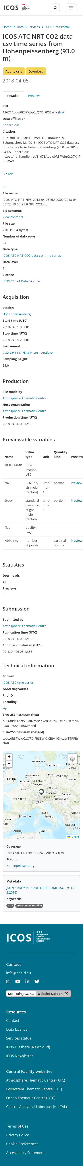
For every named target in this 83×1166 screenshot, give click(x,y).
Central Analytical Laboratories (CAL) (36, 1106)
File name (10, 193)
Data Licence (16, 1029)
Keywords (13, 899)
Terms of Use (17, 1126)
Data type (10, 249)
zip (5, 708)
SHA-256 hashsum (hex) (21, 714)
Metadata (13, 96)
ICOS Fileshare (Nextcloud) (28, 1047)
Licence (8, 275)
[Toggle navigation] (71, 8)
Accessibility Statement (25, 1152)
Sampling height (15, 359)
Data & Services (28, 27)
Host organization (16, 404)
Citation (9, 131)
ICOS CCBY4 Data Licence (21, 281)
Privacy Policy (17, 1135)
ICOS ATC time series (18, 682)
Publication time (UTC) (20, 632)
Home (7, 27)
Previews (9, 588)
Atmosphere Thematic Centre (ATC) (35, 1080)
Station (8, 308)
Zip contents (12, 211)
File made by (12, 392)
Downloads (11, 575)
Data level (10, 262)
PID (5, 106)
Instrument (11, 346)
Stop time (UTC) (15, 333)
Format (8, 676)
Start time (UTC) (15, 320)
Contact (12, 1020)
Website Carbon (50, 994)
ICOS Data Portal (57, 27)
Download (36, 71)
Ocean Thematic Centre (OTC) (30, 1097)
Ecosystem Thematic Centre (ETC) (34, 1089)
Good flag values (15, 689)
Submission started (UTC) (22, 645)
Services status (18, 1038)
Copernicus (11, 125)
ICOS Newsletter (19, 1055)
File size (9, 223)
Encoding (10, 702)
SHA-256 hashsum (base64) (23, 732)
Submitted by (13, 619)
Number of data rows (19, 236)
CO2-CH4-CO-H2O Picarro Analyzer (28, 352)
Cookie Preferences (22, 1143)
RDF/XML (24, 888)
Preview (34, 96)
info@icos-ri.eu (18, 973)
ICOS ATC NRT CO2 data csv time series (32, 255)
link (61, 112)
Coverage (13, 846)
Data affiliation (14, 119)
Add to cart (14, 71)
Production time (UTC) (20, 417)
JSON (10, 888)
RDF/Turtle (41, 888)
